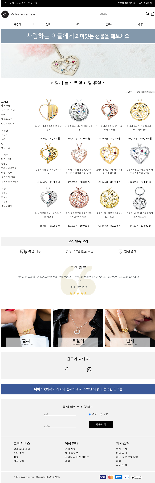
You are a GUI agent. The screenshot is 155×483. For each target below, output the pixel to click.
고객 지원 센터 (21, 449)
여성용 (4, 197)
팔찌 (48, 24)
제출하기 (101, 424)
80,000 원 (54, 138)
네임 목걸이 (6, 173)
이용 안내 (71, 443)
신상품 (4, 164)
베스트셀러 (6, 159)
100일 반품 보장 (80, 251)
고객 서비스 (21, 443)
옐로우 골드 (6, 119)
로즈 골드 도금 (8, 110)
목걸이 (17, 24)
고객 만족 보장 (78, 241)
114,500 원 (72, 139)
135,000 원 (42, 139)
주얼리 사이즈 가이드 (77, 457)
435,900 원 (133, 139)
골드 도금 (5, 105)
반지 (78, 24)
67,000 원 (85, 138)
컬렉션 (109, 24)
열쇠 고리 (5, 148)
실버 (3, 115)
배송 (16, 457)
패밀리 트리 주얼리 (10, 182)
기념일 (4, 202)
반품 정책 (18, 461)
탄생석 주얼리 (7, 124)
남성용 (4, 193)
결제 (67, 461)
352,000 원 (146, 138)
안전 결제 (127, 251)
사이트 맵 (121, 465)
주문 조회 (18, 453)
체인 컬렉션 (71, 453)
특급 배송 (30, 251)
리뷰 (118, 461)
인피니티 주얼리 (8, 168)
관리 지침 (70, 449)
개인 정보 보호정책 (127, 457)
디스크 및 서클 (8, 177)
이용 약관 (121, 453)
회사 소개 (123, 443)
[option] (44, 3)
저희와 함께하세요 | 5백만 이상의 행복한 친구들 (78, 389)
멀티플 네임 (6, 206)
